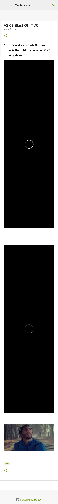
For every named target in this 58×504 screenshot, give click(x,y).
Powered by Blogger (29, 499)
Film (7, 463)
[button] (5, 36)
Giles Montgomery (19, 5)
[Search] (54, 5)
